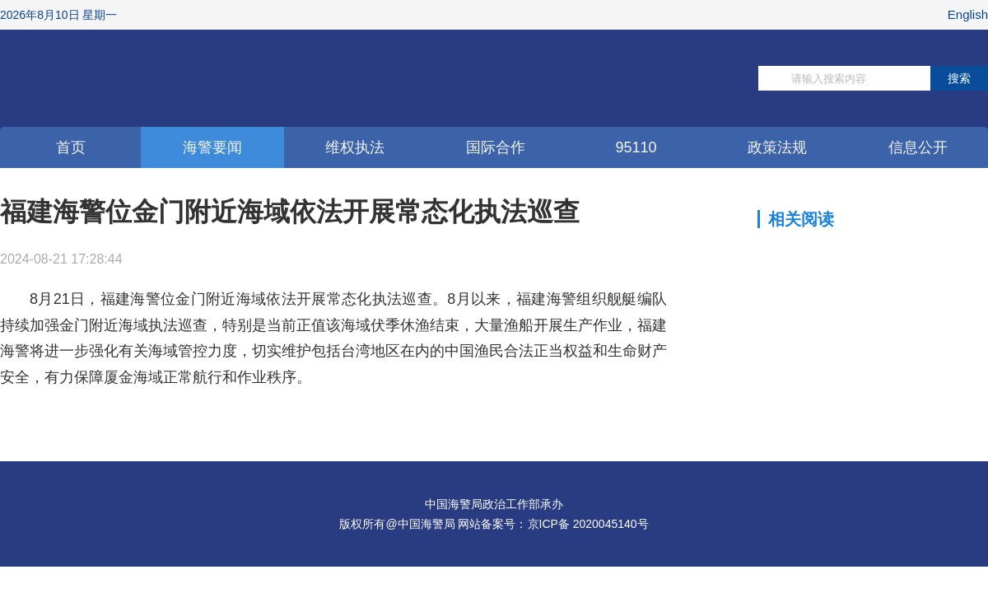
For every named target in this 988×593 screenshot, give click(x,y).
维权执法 (354, 147)
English (968, 14)
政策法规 (777, 147)
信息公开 (918, 147)
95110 (635, 147)
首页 (71, 147)
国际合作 (495, 147)
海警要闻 (212, 147)
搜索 (959, 78)
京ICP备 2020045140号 (588, 523)
